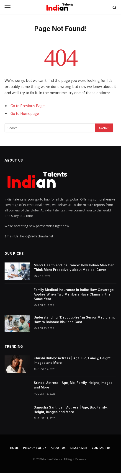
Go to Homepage (24, 113)
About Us (58, 448)
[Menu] (7, 7)
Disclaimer (78, 448)
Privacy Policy (34, 448)
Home (14, 448)
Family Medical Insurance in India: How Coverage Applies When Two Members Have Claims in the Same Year (74, 294)
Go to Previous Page (27, 105)
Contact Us (101, 448)
